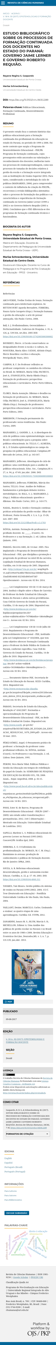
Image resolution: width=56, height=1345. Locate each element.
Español (8, 1162)
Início (6, 13)
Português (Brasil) (13, 1167)
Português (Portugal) (14, 1171)
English (8, 1158)
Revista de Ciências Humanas (25, 2)
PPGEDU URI (37, 1277)
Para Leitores (10, 1191)
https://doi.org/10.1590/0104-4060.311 (21, 879)
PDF (9, 1001)
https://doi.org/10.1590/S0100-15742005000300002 (28, 336)
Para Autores (10, 1195)
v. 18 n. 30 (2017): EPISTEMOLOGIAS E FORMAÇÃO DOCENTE (27, 18)
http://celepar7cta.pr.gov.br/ (23, 569)
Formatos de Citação (19, 1134)
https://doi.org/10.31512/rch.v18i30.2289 (28, 100)
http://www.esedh (13, 724)
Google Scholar (20, 1277)
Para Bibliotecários (13, 1200)
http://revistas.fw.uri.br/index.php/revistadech (24, 1093)
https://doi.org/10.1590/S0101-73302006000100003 (28, 476)
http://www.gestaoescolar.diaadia (21, 688)
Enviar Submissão (16, 1213)
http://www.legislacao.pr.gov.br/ (20, 609)
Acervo (15, 13)
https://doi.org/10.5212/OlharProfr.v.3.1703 (24, 522)
